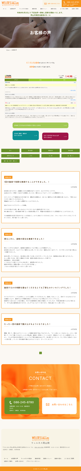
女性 (40, 80)
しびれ (30, 155)
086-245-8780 (39, 447)
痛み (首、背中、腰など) (10, 160)
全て (17, 80)
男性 (64, 80)
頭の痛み (30, 150)
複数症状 (50, 150)
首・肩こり (71, 155)
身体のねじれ (10, 155)
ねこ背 (50, 155)
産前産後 (70, 150)
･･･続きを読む (72, 90)
